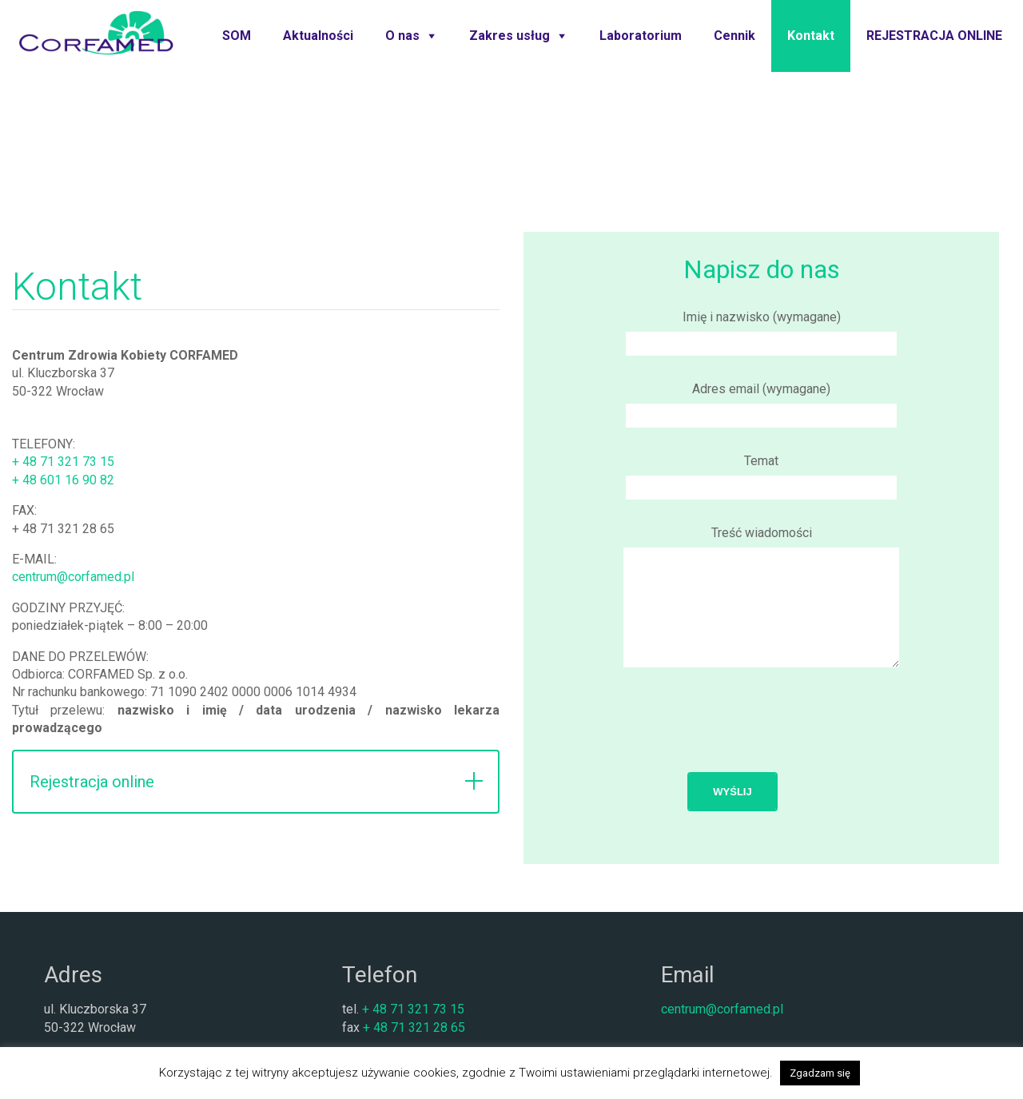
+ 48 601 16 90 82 (63, 480)
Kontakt (810, 35)
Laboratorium (640, 35)
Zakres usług (509, 35)
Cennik (734, 35)
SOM (236, 35)
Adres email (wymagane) (761, 402)
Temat (761, 474)
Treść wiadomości (761, 616)
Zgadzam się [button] (820, 1073)
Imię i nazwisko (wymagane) (761, 330)
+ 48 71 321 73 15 (63, 461)
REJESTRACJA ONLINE (934, 35)
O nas (402, 35)
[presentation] (761, 752)
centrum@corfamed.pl (73, 576)
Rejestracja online (92, 781)
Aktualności (318, 35)
